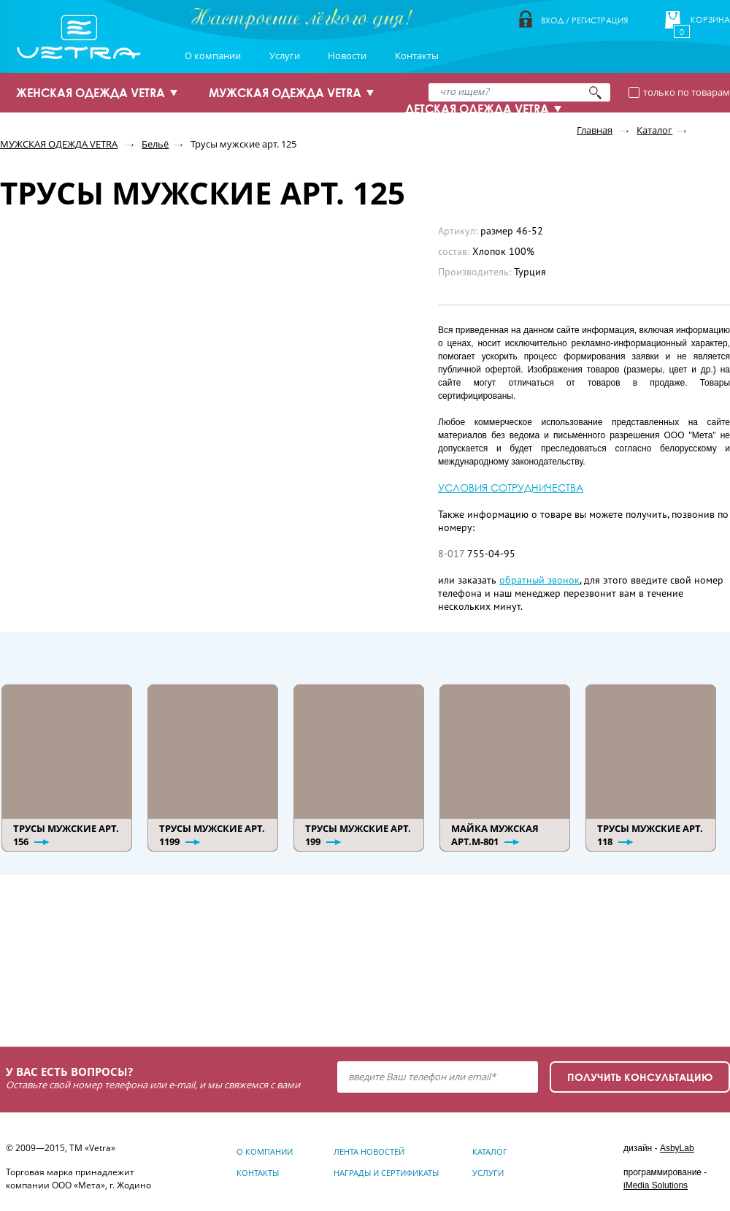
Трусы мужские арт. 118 (650, 835)
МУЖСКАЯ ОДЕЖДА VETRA (285, 92)
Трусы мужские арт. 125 (243, 143)
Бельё (155, 143)
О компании (213, 55)
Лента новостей (369, 1151)
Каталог (654, 130)
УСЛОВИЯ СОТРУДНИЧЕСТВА (510, 487)
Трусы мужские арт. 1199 (212, 835)
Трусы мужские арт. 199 (358, 835)
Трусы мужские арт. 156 (66, 835)
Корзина (710, 20)
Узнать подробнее (88, 977)
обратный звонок (539, 580)
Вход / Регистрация (584, 20)
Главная (594, 130)
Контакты (417, 55)
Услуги (284, 55)
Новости (347, 55)
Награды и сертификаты (386, 1172)
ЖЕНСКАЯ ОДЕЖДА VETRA (90, 92)
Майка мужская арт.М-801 (495, 835)
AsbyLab (677, 1148)
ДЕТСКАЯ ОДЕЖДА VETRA (477, 109)
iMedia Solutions (655, 1185)
